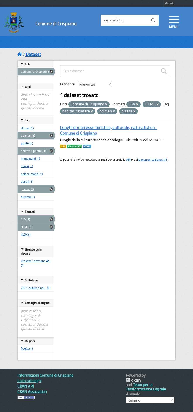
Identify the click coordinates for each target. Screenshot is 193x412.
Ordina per (67, 84)
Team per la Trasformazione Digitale (146, 387)
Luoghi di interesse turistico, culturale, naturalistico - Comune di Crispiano (108, 130)
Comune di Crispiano (55, 23)
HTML (86, 146)
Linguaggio (133, 393)
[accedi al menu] (174, 21)
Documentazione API (152, 159)
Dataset (33, 54)
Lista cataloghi (29, 381)
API (128, 159)
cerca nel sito (113, 20)
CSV (63, 146)
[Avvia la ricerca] (153, 20)
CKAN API (25, 386)
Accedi (169, 3)
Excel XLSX (74, 146)
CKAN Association (32, 392)
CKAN (133, 380)
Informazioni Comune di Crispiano (45, 375)
